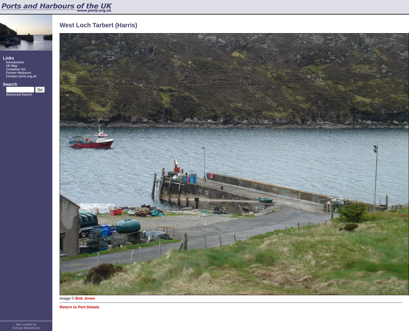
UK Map (12, 65)
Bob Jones (85, 298)
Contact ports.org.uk (21, 76)
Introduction (15, 62)
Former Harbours (18, 72)
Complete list (16, 69)
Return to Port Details (79, 307)
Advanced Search (19, 94)
